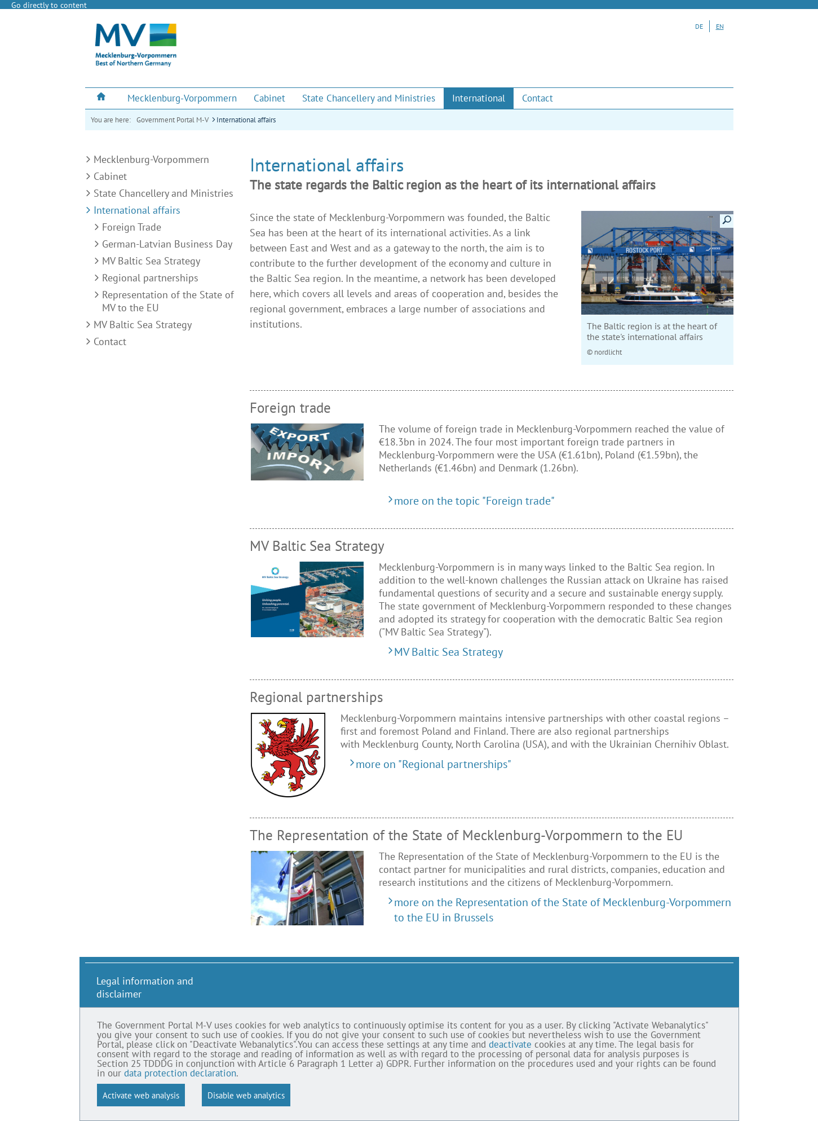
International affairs (246, 120)
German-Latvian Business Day (167, 243)
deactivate (510, 1045)
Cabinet (110, 176)
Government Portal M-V (172, 120)
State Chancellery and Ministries (163, 193)
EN (720, 26)
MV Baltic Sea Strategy (151, 260)
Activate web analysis (141, 1095)
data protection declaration (180, 1073)
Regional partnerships (150, 277)
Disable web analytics (246, 1095)
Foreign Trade (131, 226)
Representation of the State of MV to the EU (168, 301)
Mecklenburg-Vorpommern (151, 159)
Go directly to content (49, 5)
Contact (110, 341)
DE (699, 26)
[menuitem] (102, 98)
